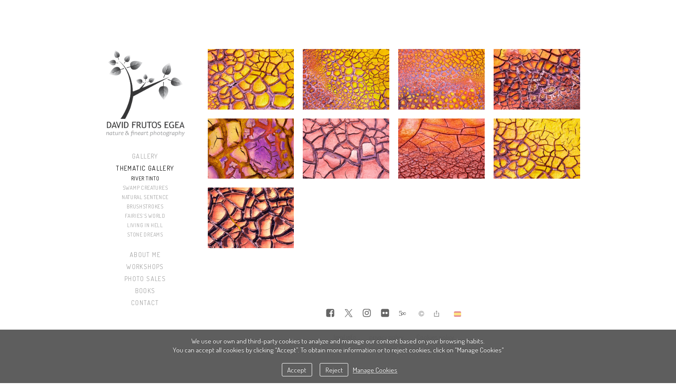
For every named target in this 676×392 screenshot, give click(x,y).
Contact (145, 302)
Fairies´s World (145, 215)
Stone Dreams (145, 234)
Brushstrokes (145, 206)
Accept (296, 369)
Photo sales (145, 278)
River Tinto (145, 178)
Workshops (145, 266)
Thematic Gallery (145, 168)
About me (145, 254)
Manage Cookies (375, 369)
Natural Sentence (145, 197)
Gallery (145, 156)
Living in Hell (145, 225)
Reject (334, 369)
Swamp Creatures (145, 187)
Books (145, 290)
